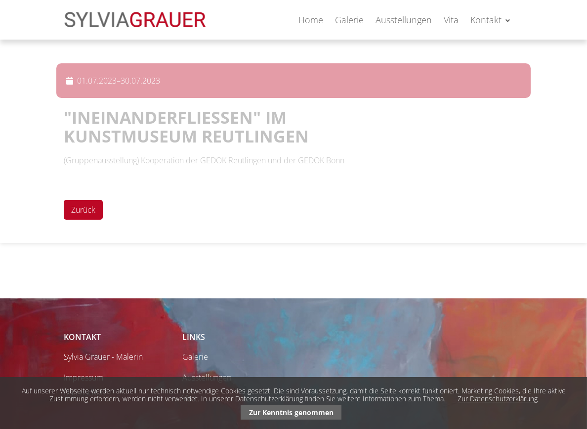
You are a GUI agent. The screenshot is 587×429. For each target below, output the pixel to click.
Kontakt (486, 20)
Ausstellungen (404, 20)
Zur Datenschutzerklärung (498, 398)
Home (310, 20)
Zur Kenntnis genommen (291, 412)
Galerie (349, 20)
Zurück (83, 209)
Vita (451, 20)
